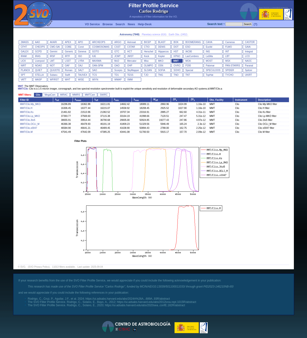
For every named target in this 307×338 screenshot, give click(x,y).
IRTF (67, 56)
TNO (176, 75)
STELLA (39, 75)
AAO (37, 42)
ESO (187, 47)
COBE (68, 47)
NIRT (23, 65)
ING (208, 51)
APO (80, 42)
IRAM (24, 56)
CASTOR (250, 42)
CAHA (209, 42)
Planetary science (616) (154, 34)
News (131, 24)
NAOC (248, 61)
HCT (129, 51)
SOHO (177, 70)
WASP (38, 79)
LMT (52, 61)
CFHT (24, 47)
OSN (160, 65)
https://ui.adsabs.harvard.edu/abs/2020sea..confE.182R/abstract (145, 305)
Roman (68, 70)
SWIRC (103, 94)
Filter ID (24, 100)
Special (189, 70)
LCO (247, 56)
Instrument (241, 100)
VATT (23, 79)
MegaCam (50, 94)
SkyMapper (133, 70)
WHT (67, 79)
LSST (68, 61)
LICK (23, 61)
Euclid (209, 47)
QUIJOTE (55, 70)
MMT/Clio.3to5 (27, 120)
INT (227, 51)
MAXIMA (96, 61)
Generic (69, 51)
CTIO (147, 47)
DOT (176, 47)
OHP (129, 65)
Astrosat (131, 42)
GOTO (95, 51)
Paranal (249, 65)
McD (116, 61)
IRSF (52, 56)
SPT (23, 75)
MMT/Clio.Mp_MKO (30, 104)
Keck (146, 56)
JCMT (117, 56)
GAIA (248, 47)
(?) (255, 24)
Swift (67, 75)
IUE (94, 56)
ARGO (117, 42)
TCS (94, 75)
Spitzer (248, 70)
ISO (80, 56)
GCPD (38, 51)
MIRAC (64, 94)
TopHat (209, 75)
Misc (146, 61)
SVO (22, 267)
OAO (116, 65)
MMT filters (24, 94)
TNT (187, 75)
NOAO (38, 65)
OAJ (80, 65)
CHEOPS (40, 47)
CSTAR (131, 47)
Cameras (230, 42)
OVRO (177, 65)
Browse (108, 24)
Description (264, 100)
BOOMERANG (193, 42)
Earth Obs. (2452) (178, 34)
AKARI (53, 42)
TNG (160, 75)
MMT (176, 61)
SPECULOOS (213, 70)
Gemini (53, 51)
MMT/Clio (23, 88)
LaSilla (209, 56)
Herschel (148, 51)
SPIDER (229, 70)
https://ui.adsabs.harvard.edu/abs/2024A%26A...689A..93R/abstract (127, 298)
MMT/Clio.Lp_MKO (30, 116)
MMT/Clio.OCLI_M (30, 124)
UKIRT (248, 75)
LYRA (81, 61)
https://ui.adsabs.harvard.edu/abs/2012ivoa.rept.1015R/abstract (156, 302)
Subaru (53, 75)
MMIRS (76, 94)
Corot (81, 47)
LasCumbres (192, 56)
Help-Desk (145, 24)
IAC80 (188, 51)
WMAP (118, 79)
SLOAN (148, 70)
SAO (94, 70)
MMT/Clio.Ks (26, 112)
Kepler (161, 56)
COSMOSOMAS (100, 47)
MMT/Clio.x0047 (28, 128)
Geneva (82, 51)
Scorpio (118, 70)
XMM (130, 79)
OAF (67, 65)
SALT (81, 70)
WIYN (95, 79)
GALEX (25, 51)
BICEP (147, 42)
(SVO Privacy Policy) (39, 267)
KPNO (177, 56)
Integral (249, 51)
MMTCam (90, 94)
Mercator (131, 61)
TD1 (116, 75)
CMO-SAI (55, 47)
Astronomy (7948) (129, 34)
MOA (188, 61)
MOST (209, 61)
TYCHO (229, 75)
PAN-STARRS (232, 65)
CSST (117, 47)
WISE (81, 79)
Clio (38, 94)
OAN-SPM (97, 65)
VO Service (92, 24)
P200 (188, 65)
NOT (52, 65)
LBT (227, 56)
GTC (116, 51)
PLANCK (25, 70)
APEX (68, 42)
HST (176, 51)
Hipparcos (163, 51)
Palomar (210, 65)
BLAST (162, 42)
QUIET (38, 70)
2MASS (25, 42)
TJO (146, 75)
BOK (176, 42)
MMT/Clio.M (26, 132)
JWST (130, 56)
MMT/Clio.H (26, 108)
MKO (160, 61)
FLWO (228, 47)
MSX (227, 61)
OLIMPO (148, 65)
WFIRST (54, 79)
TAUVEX (82, 75)
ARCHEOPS (98, 42)
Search (120, 24)
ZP (175, 99)
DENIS (161, 47)
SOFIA (161, 70)
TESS (130, 75)
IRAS (38, 56)
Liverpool (40, 61)
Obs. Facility (216, 100)
